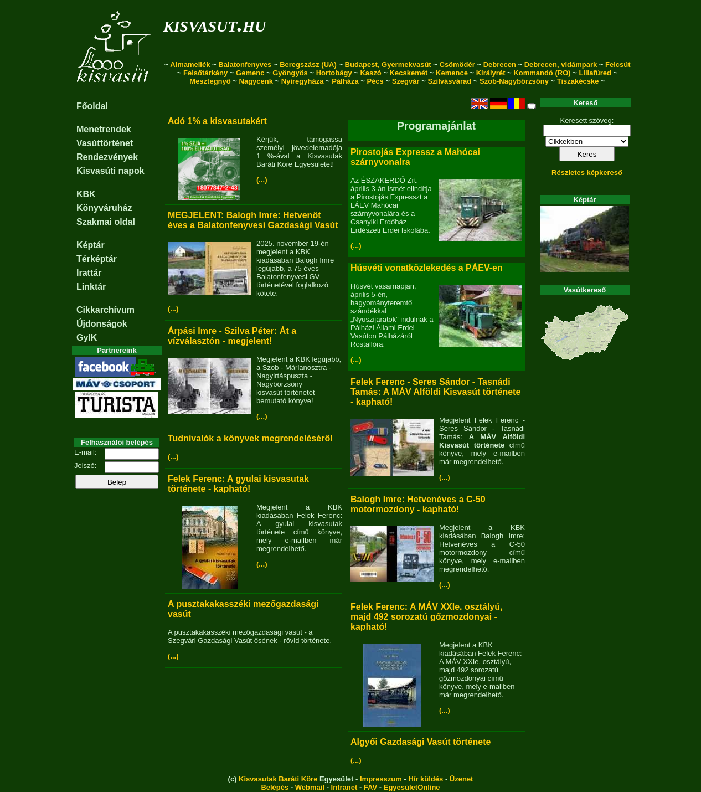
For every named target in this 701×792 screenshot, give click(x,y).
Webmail (309, 787)
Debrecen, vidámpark (560, 64)
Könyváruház (104, 208)
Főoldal (92, 106)
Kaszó (370, 73)
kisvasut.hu (214, 24)
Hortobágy (334, 73)
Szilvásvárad (449, 81)
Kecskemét (409, 73)
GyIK (86, 337)
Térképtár (96, 259)
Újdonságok (101, 323)
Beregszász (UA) (308, 64)
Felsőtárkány (205, 73)
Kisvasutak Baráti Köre (278, 779)
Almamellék (190, 64)
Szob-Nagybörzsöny (514, 81)
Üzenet (461, 779)
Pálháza (345, 81)
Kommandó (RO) (541, 73)
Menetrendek (103, 129)
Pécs (375, 81)
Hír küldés (425, 779)
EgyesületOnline (412, 787)
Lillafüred (595, 73)
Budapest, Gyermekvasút (388, 64)
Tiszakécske (578, 81)
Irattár (88, 272)
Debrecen (499, 64)
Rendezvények (107, 157)
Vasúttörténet (104, 143)
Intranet (344, 787)
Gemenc (250, 73)
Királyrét (491, 73)
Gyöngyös (290, 73)
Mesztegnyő (209, 81)
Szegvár (406, 81)
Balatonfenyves (244, 64)
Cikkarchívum (105, 310)
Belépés (274, 787)
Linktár (91, 286)
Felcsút (618, 64)
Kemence (452, 73)
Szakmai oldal (105, 222)
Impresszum (381, 779)
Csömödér (457, 64)
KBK (86, 194)
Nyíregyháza (302, 81)
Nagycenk (256, 81)
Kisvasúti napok (110, 171)
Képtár (90, 245)
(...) (261, 180)
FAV (370, 787)
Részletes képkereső (586, 172)
